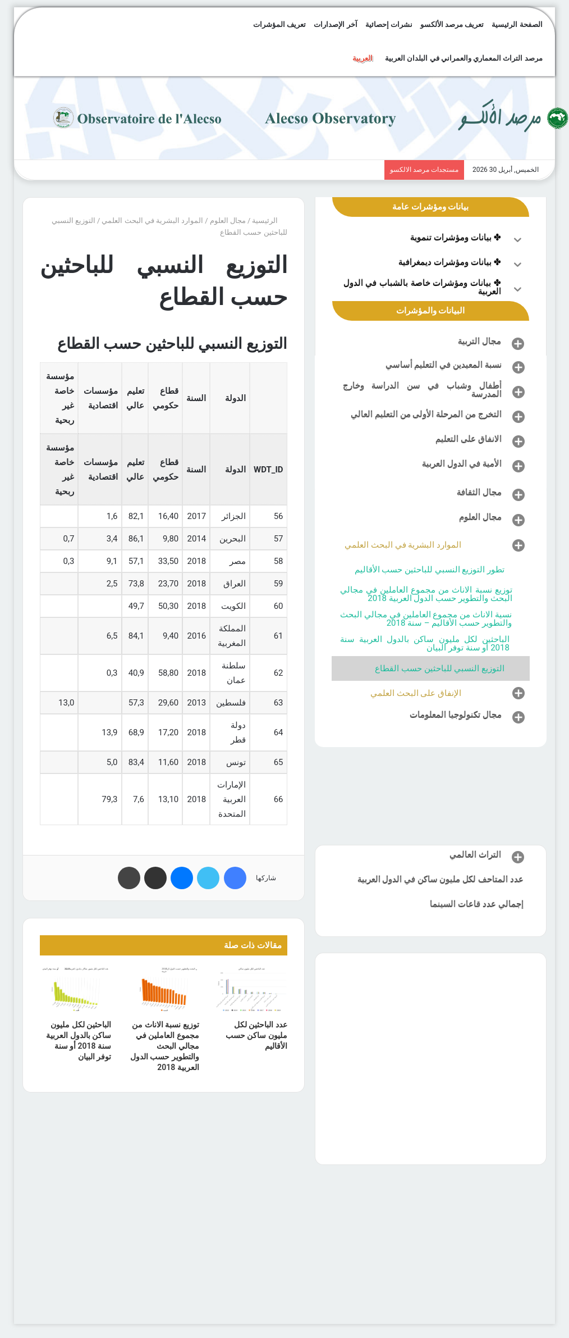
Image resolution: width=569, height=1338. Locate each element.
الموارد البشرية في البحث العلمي (152, 220)
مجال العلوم (228, 220)
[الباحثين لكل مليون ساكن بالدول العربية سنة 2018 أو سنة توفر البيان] (75, 990)
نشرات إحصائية (388, 24)
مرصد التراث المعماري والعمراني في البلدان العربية (463, 58)
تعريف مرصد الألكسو (452, 24)
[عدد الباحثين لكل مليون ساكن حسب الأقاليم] (251, 990)
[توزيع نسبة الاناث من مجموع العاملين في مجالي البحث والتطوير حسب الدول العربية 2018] (163, 990)
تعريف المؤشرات (279, 24)
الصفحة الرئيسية (517, 24)
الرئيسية (269, 220)
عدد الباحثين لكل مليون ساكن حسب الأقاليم (256, 1035)
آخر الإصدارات (335, 24)
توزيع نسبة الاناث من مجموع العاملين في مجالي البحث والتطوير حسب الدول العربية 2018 (164, 1046)
